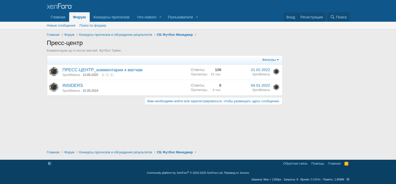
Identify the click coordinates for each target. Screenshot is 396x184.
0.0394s (316, 179)
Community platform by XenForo (185, 172)
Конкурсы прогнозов (111, 17)
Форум (79, 17)
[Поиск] (338, 17)
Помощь (317, 163)
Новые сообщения (61, 25)
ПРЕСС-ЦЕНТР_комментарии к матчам (103, 69)
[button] (160, 17)
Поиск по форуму (92, 25)
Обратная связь (295, 163)
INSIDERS (73, 85)
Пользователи (180, 17)
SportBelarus (71, 75)
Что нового (146, 17)
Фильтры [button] (269, 60)
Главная (58, 17)
